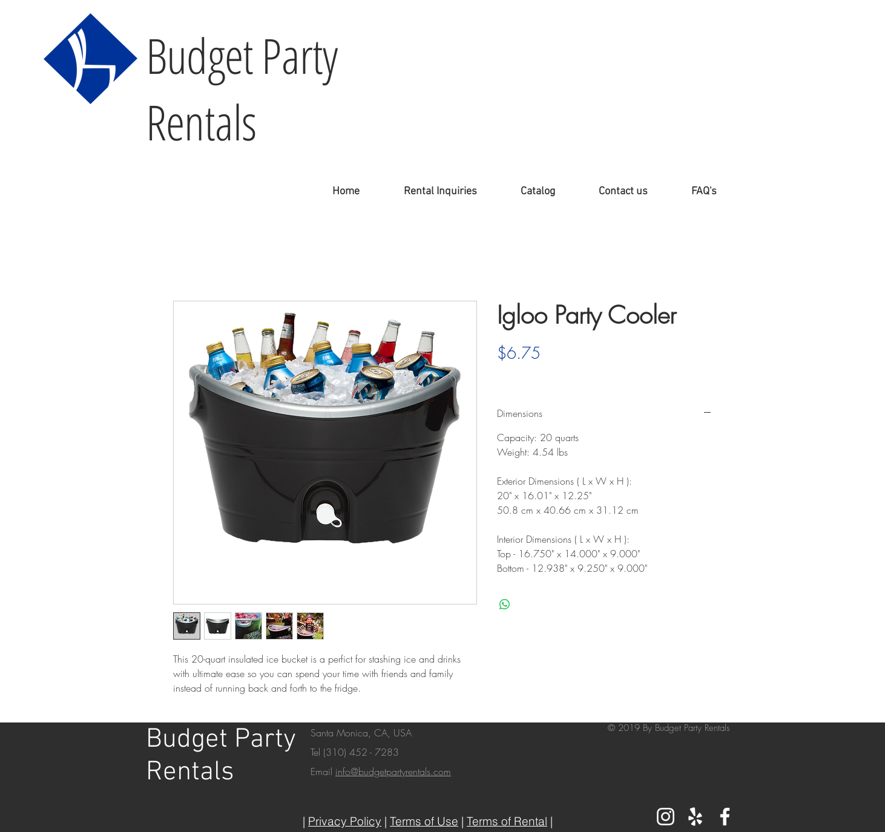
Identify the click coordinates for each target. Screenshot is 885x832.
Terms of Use (424, 821)
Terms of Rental (507, 821)
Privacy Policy (344, 821)
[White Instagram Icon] (665, 816)
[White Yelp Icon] (695, 816)
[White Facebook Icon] (725, 816)
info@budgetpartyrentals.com (393, 771)
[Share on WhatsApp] (505, 604)
